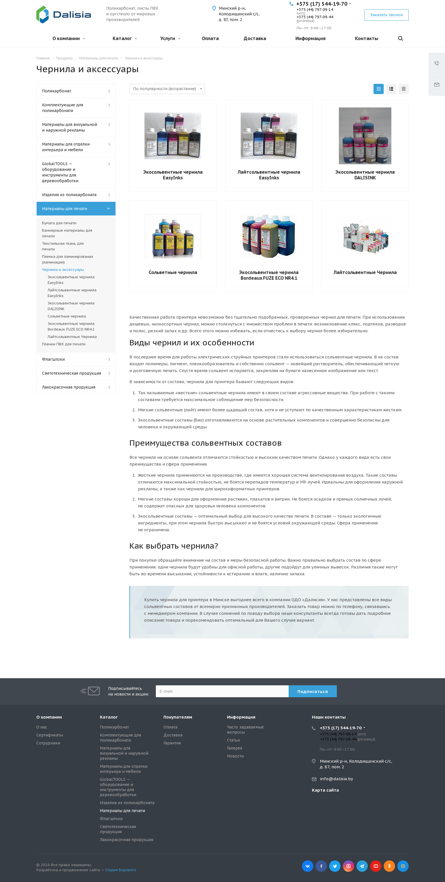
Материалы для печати (64, 208)
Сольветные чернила (173, 272)
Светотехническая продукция (71, 373)
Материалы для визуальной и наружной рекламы (69, 127)
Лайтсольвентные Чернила (365, 272)
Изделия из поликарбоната (69, 194)
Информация (310, 38)
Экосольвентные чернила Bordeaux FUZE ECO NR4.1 (269, 275)
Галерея (234, 748)
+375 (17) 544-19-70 (321, 4)
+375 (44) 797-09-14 (315, 9)
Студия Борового (120, 870)
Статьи (233, 740)
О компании (69, 38)
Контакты (366, 38)
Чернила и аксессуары (63, 269)
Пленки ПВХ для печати (63, 344)
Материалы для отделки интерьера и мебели (66, 147)
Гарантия (172, 743)
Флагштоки (53, 359)
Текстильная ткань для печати (63, 246)
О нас (41, 727)
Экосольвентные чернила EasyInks (173, 174)
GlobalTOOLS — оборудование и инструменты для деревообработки (60, 172)
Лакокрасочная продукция (68, 387)
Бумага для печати (59, 223)
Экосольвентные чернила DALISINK (365, 174)
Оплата (210, 38)
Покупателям (177, 717)
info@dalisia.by (336, 778)
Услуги (170, 38)
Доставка (255, 38)
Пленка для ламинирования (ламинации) (67, 259)
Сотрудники (48, 743)
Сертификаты (49, 735)
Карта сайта (325, 790)
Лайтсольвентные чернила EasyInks (269, 174)
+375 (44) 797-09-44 (315, 16)
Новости (235, 756)
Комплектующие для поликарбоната (62, 107)
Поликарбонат (56, 91)
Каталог (125, 38)
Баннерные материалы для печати (67, 233)
